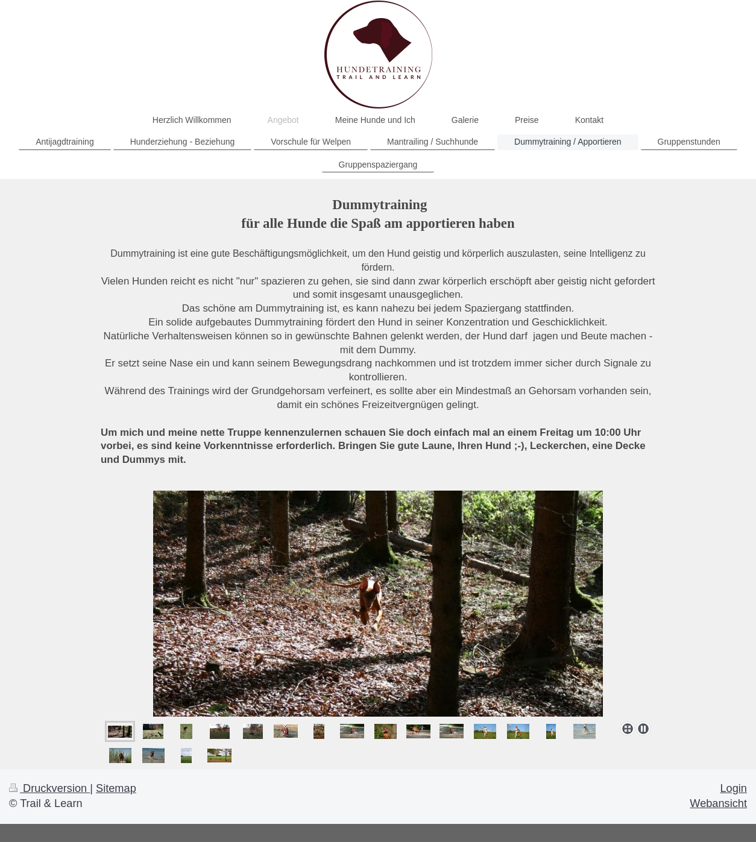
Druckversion (49, 788)
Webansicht (718, 803)
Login (733, 788)
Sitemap (116, 788)
